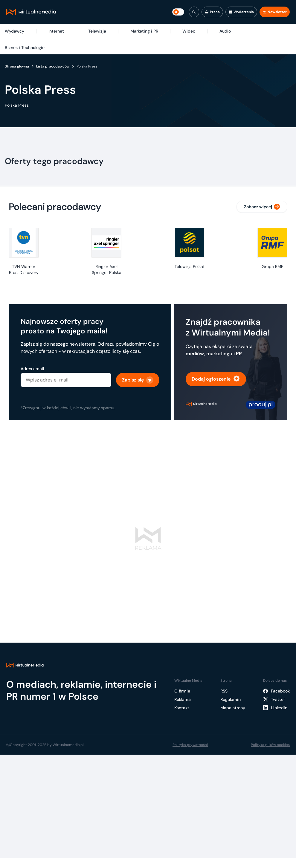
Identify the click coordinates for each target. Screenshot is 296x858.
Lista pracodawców (52, 66)
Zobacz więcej (262, 207)
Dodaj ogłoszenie (216, 379)
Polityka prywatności (190, 744)
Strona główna (17, 66)
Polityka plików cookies (270, 744)
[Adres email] (66, 380)
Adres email (32, 368)
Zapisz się (137, 380)
